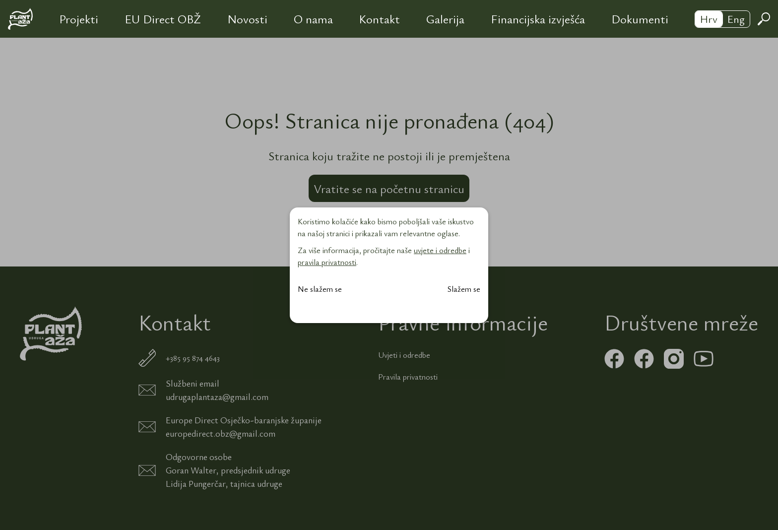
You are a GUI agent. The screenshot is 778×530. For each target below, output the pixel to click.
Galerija (445, 18)
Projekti (78, 18)
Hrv (708, 18)
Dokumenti (639, 18)
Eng (736, 18)
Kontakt (379, 18)
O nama (313, 18)
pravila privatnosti (327, 262)
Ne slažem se (320, 288)
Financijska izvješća (538, 18)
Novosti (247, 18)
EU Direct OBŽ (163, 18)
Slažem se (464, 288)
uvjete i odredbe (440, 250)
